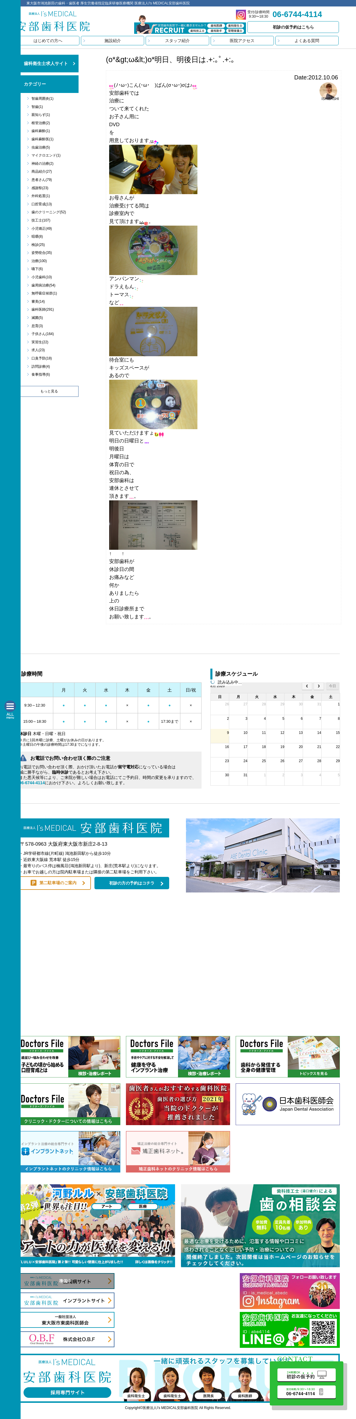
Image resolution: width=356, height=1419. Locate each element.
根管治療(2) (40, 123)
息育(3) (37, 326)
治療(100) (39, 261)
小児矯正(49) (41, 228)
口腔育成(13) (41, 204)
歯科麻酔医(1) (42, 139)
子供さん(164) (42, 334)
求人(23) (38, 350)
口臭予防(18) (41, 358)
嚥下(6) (37, 269)
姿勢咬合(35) (41, 253)
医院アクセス (242, 40)
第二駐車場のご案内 (57, 882)
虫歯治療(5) (40, 147)
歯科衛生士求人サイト (46, 63)
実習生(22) (39, 342)
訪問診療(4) (40, 366)
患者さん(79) (41, 180)
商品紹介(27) (41, 171)
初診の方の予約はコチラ (131, 883)
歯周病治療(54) (43, 285)
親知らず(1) (40, 115)
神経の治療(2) (42, 163)
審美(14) (38, 301)
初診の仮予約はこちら (293, 27)
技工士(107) (40, 220)
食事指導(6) (40, 374)
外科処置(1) (40, 196)
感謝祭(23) (39, 188)
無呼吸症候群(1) (44, 293)
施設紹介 (112, 40)
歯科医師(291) (42, 309)
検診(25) (38, 245)
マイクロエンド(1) (46, 155)
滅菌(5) (37, 318)
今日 (332, 686)
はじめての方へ (48, 40)
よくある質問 (307, 40)
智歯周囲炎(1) (42, 98)
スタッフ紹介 (177, 40)
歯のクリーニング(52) (48, 212)
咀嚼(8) (37, 236)
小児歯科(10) (41, 277)
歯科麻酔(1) (40, 131)
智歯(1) (37, 107)
